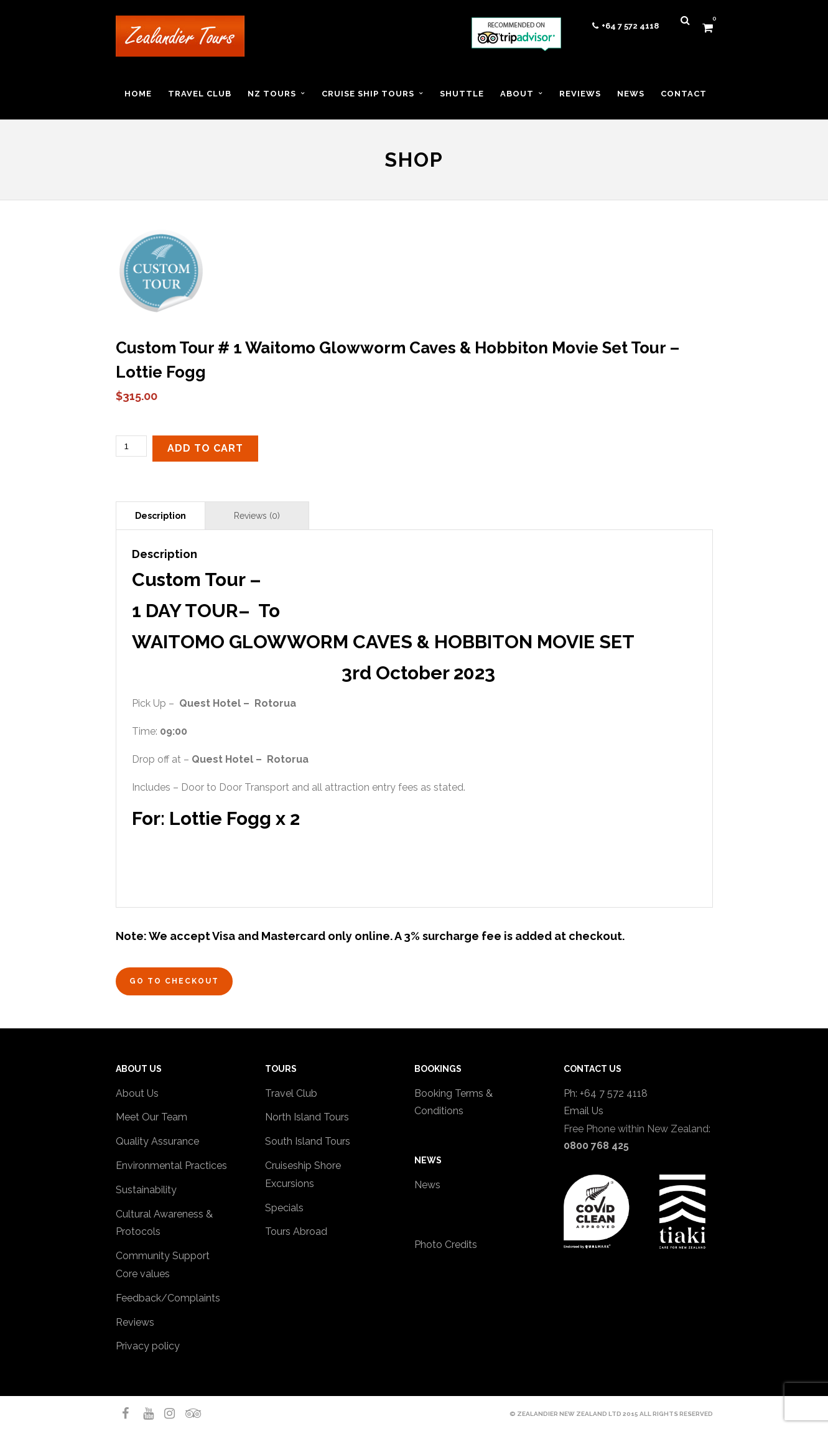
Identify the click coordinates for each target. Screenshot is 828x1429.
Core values (143, 1274)
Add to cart (205, 448)
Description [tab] (160, 516)
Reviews (135, 1322)
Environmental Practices (171, 1165)
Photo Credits (445, 1244)
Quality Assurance (157, 1141)
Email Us (583, 1111)
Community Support (163, 1256)
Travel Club (291, 1093)
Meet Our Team (151, 1117)
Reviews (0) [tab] (257, 516)
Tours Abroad (296, 1231)
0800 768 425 (596, 1146)
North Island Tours (307, 1117)
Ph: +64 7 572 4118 (606, 1093)
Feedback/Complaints (168, 1298)
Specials (284, 1208)
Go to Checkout (174, 981)
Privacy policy (148, 1346)
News (427, 1185)
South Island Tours (307, 1141)
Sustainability (146, 1190)
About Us (137, 1093)
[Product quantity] (131, 446)
